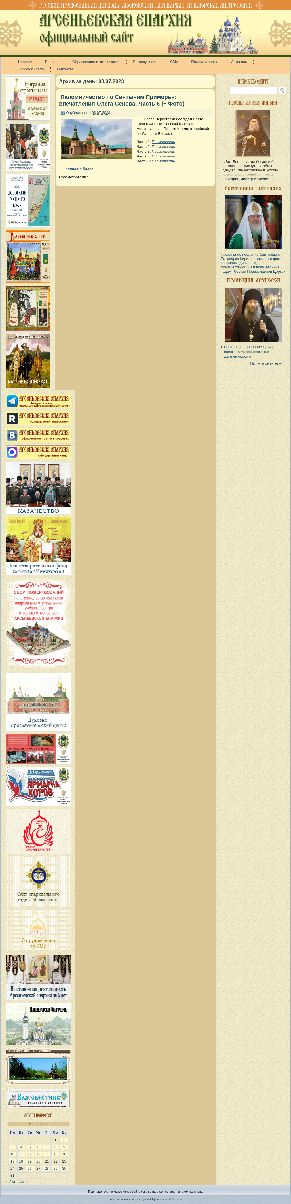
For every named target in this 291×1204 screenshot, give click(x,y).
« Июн (11, 1181)
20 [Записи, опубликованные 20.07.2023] (38, 1161)
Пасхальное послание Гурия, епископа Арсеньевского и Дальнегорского (249, 351)
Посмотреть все (266, 363)
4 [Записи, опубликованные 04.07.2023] (21, 1147)
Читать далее (82, 169)
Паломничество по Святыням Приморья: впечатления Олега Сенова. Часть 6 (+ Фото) (121, 100)
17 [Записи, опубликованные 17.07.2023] (12, 1161)
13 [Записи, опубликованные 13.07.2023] (38, 1154)
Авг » (23, 1181)
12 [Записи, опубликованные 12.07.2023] (30, 1154)
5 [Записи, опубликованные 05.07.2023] (30, 1147)
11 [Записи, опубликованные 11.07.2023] (21, 1154)
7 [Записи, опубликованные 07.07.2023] (47, 1147)
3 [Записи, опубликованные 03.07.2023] (12, 1147)
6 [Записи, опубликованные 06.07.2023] (38, 1147)
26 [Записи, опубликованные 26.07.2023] (30, 1168)
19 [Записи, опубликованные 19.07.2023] (30, 1161)
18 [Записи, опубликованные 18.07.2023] (21, 1161)
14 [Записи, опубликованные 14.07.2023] (47, 1154)
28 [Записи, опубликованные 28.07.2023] (47, 1168)
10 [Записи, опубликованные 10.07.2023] (12, 1154)
